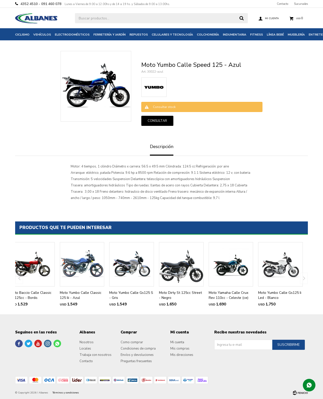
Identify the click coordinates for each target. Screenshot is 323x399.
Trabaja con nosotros (95, 355)
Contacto (282, 4)
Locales (85, 348)
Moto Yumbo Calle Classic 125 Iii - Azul (80, 295)
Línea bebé (275, 35)
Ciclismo (22, 35)
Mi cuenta (177, 342)
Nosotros (86, 342)
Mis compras (180, 348)
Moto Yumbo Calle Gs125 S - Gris (131, 295)
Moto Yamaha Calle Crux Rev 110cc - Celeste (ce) (228, 295)
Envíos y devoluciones (137, 355)
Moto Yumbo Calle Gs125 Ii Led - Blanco (279, 295)
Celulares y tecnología (172, 35)
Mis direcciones (181, 355)
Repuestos (138, 35)
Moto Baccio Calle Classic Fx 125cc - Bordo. (30, 295)
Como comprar (132, 342)
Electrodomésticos (72, 35)
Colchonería (208, 35)
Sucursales (301, 4)
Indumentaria (234, 35)
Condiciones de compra (138, 348)
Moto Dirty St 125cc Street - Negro (180, 295)
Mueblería (296, 35)
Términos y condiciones (65, 392)
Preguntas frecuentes (136, 361)
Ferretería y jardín (109, 35)
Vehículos (42, 35)
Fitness (256, 35)
